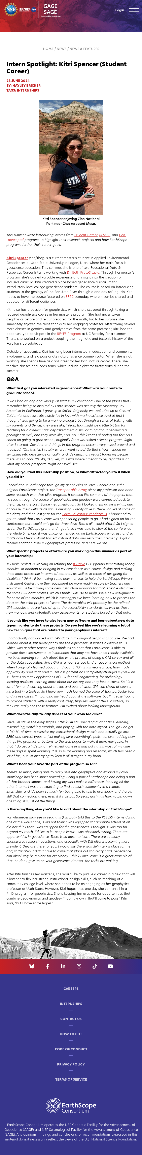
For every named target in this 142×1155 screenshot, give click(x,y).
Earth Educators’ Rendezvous (84, 514)
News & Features (84, 49)
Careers (71, 989)
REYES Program (69, 334)
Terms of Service (71, 1079)
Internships (71, 1004)
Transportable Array (71, 490)
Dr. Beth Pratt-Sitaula (83, 272)
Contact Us (71, 1019)
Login (119, 10)
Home (48, 49)
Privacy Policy (71, 1064)
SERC (70, 297)
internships (28, 90)
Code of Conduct (71, 1049)
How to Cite (71, 1034)
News (61, 49)
